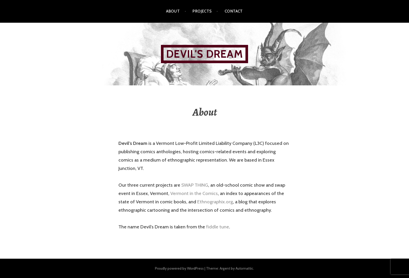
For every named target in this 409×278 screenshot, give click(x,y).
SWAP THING (194, 185)
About (173, 11)
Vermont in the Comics (194, 193)
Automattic (244, 268)
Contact (234, 11)
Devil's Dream (204, 54)
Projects (202, 11)
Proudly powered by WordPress (179, 268)
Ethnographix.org (215, 202)
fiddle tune (217, 227)
